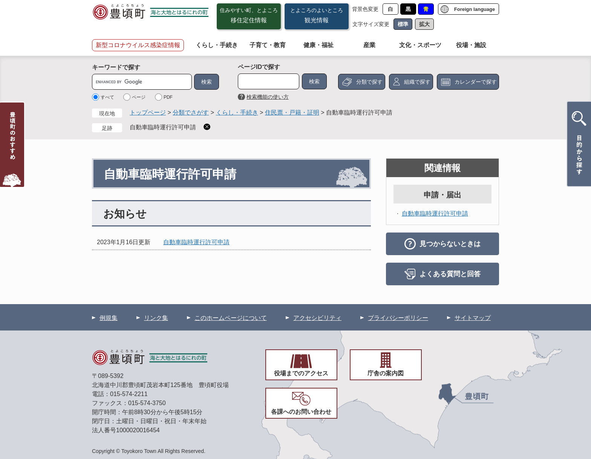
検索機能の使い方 (268, 97)
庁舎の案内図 (385, 373)
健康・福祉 (318, 45)
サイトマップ (473, 318)
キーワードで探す (116, 67)
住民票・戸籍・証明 (292, 112)
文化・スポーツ (420, 45)
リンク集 (156, 318)
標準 (403, 24)
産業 (369, 45)
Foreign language (474, 9)
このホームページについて (230, 318)
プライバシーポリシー (398, 318)
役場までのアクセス (301, 373)
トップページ (148, 112)
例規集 (109, 318)
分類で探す (369, 82)
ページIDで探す (259, 67)
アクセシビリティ (317, 318)
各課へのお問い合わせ (301, 412)
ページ (138, 97)
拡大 (424, 24)
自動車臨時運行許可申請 (163, 127)
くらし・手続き (217, 45)
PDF (168, 97)
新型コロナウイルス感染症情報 (138, 45)
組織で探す (417, 82)
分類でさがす (191, 112)
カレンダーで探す (476, 82)
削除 (207, 127)
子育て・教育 (268, 45)
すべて (107, 97)
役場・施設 (471, 45)
